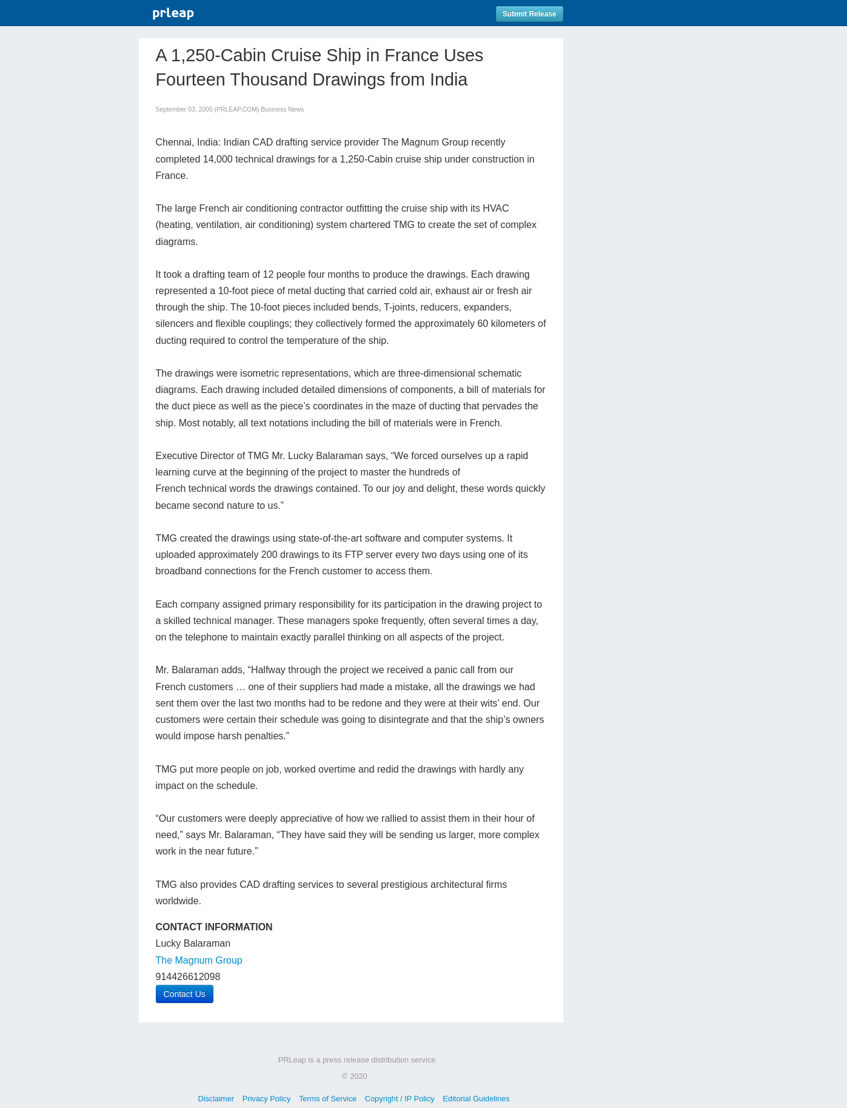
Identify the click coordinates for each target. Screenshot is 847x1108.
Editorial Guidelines (476, 1098)
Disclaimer (216, 1098)
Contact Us (185, 994)
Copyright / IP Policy (400, 1098)
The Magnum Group (199, 960)
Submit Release (530, 14)
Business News (282, 109)
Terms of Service (328, 1098)
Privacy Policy (267, 1098)
